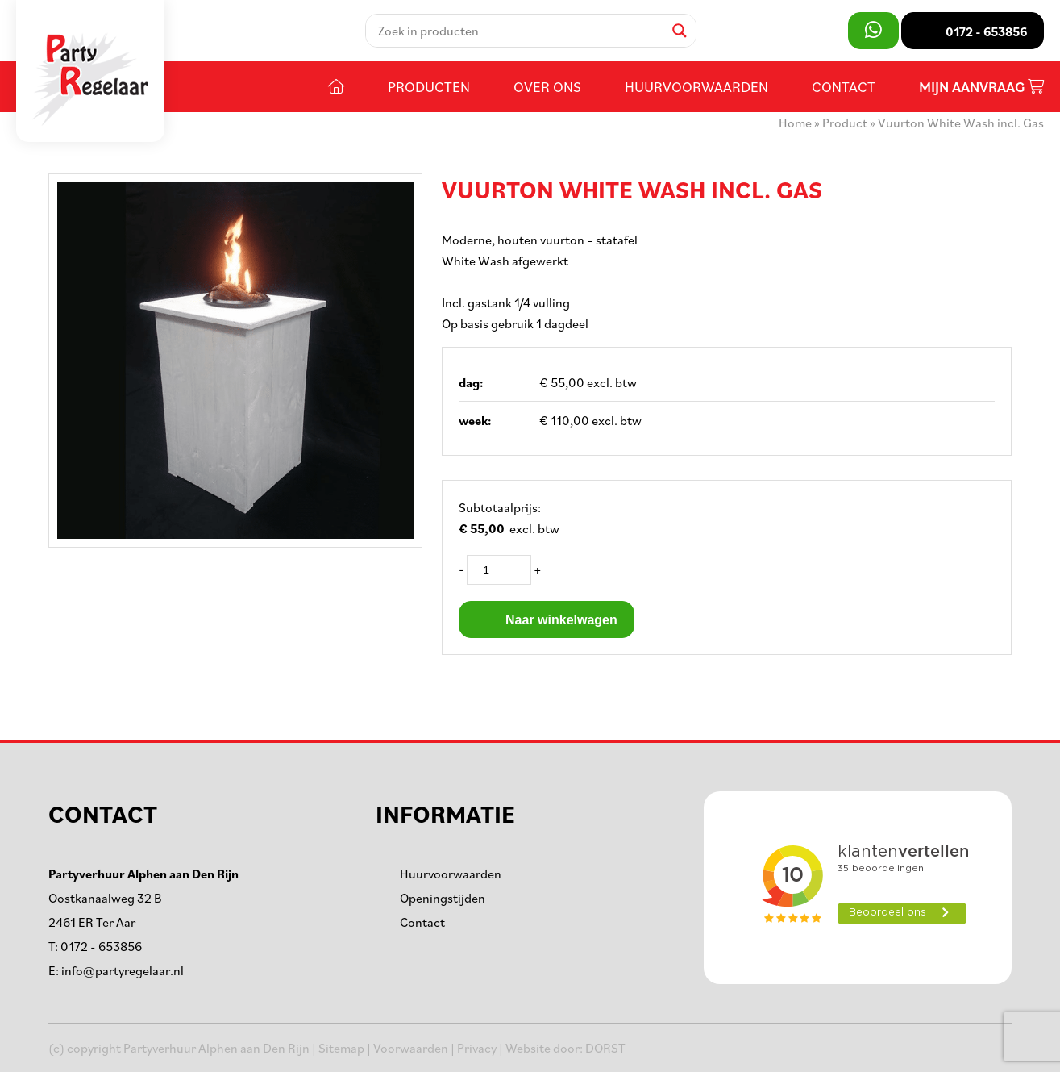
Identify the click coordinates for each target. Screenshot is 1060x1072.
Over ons (547, 86)
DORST (605, 1048)
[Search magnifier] (679, 31)
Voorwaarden (410, 1048)
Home (795, 123)
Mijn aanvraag (981, 86)
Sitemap (341, 1048)
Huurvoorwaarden (696, 86)
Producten (429, 86)
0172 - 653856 (101, 946)
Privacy (477, 1048)
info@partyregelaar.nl (122, 970)
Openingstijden (442, 898)
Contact (843, 86)
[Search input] (518, 31)
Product (844, 123)
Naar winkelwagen (546, 620)
